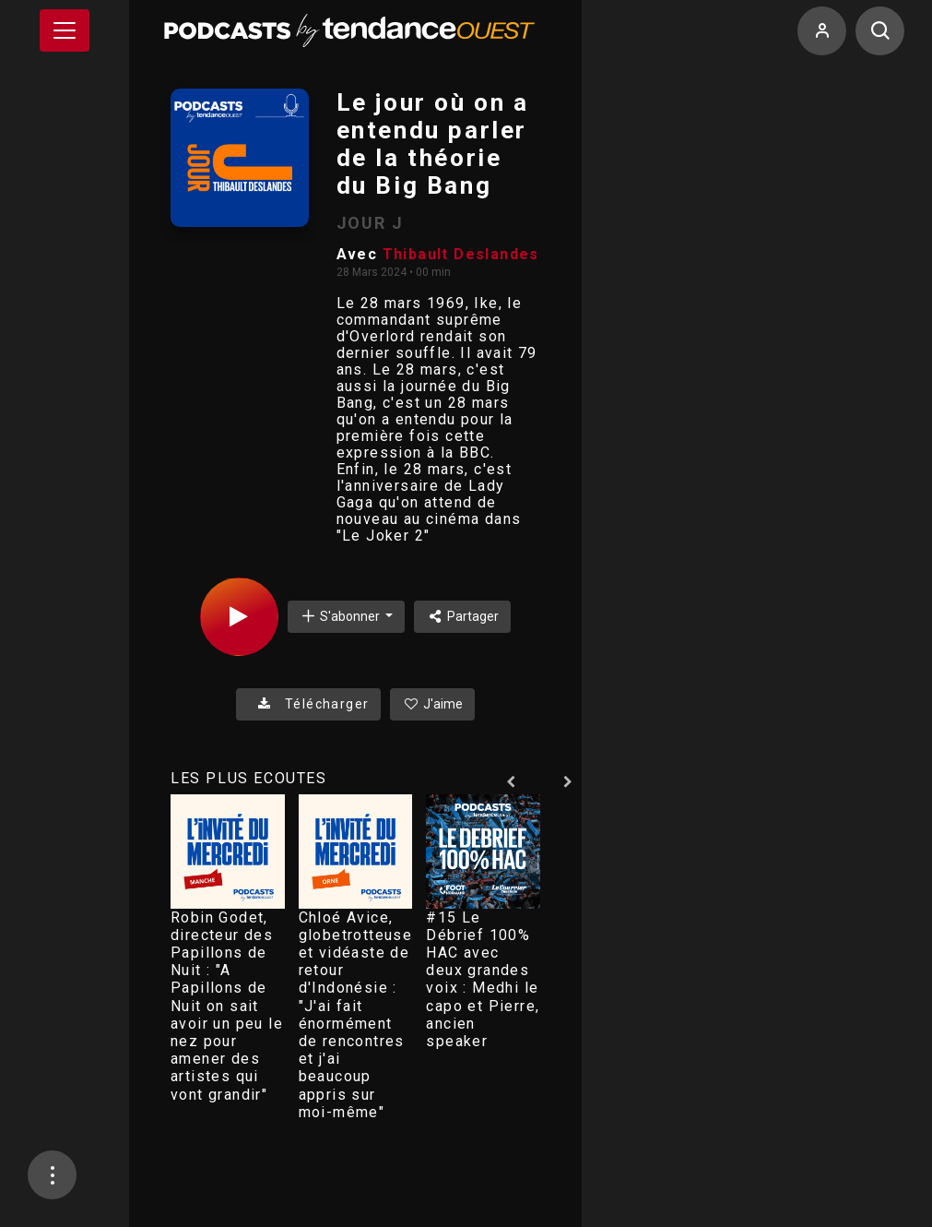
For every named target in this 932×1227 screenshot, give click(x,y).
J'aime (432, 704)
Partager (462, 616)
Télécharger (308, 704)
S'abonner (341, 616)
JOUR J (370, 222)
